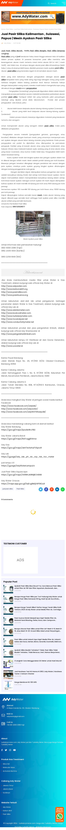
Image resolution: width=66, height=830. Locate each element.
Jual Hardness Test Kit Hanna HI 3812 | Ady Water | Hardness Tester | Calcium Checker (38, 672)
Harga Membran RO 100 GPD (25, 682)
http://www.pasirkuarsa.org (14, 295)
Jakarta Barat (8, 789)
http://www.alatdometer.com (15, 310)
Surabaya (6, 793)
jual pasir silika (8, 489)
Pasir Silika (9, 29)
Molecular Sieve (9, 767)
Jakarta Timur (8, 785)
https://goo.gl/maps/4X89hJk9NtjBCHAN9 (21, 474)
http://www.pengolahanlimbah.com (18, 334)
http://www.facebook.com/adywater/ (19, 408)
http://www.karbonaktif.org (14, 289)
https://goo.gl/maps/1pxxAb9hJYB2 (18, 429)
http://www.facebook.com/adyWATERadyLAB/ (23, 411)
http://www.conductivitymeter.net (17, 322)
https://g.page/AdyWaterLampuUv (18, 465)
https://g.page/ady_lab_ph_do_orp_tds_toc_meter (27, 456)
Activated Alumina (10, 771)
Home (3, 29)
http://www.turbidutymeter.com (16, 316)
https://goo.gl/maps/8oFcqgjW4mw (19, 438)
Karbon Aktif (7, 811)
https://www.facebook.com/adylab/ (18, 405)
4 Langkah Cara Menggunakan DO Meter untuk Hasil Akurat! (38, 661)
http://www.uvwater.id (12, 346)
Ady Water (7, 43)
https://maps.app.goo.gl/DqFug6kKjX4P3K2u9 (23, 483)
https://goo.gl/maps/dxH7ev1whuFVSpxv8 (21, 447)
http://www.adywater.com (14, 286)
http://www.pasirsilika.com (14, 292)
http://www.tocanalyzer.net (14, 319)
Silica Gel (6, 764)
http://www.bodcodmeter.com (16, 313)
